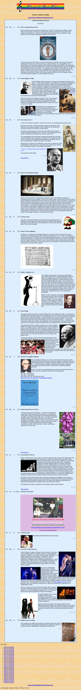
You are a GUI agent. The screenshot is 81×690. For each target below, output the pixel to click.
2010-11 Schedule (9, 665)
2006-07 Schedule (9, 671)
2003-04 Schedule (9, 675)
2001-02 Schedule (9, 678)
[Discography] (24, 158)
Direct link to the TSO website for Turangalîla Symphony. (36, 378)
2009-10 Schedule (9, 667)
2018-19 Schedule (9, 654)
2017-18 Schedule (9, 655)
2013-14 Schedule (9, 661)
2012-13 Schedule (9, 662)
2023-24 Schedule (9, 647)
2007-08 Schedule (9, 669)
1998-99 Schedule (9, 682)
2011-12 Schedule (9, 664)
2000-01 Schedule (9, 679)
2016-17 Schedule (9, 657)
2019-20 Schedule (9, 652)
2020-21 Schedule (9, 651)
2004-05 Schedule (9, 674)
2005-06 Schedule (9, 672)
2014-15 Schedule (9, 659)
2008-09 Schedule (9, 668)
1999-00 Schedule (9, 681)
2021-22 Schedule (9, 650)
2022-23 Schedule (9, 648)
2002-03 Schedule (9, 676)
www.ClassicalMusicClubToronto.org (40, 17)
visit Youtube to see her (60, 581)
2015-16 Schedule (9, 658)
